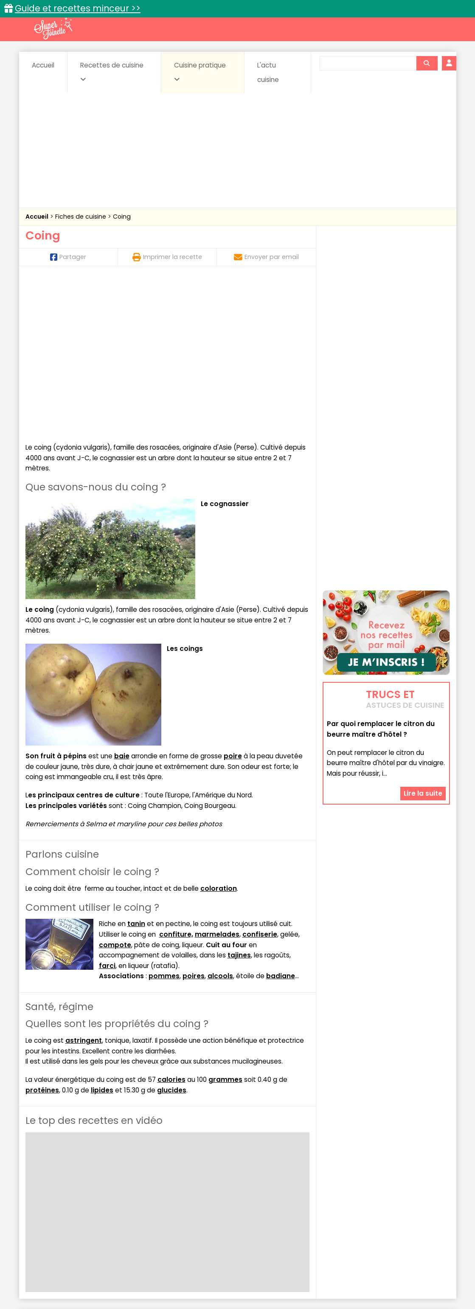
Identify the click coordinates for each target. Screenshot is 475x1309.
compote (115, 790)
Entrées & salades (99, 1201)
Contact (127, 1275)
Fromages (267, 1201)
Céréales (216, 1192)
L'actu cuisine (268, 72)
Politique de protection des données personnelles (220, 1283)
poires (194, 821)
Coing (122, 216)
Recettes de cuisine (111, 72)
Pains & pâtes (416, 1201)
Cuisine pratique (200, 72)
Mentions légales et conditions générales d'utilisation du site (235, 1275)
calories (171, 925)
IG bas (304, 1201)
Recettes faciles (122, 1175)
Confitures (257, 1192)
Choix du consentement (336, 1283)
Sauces (189, 1209)
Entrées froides (218, 1201)
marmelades (217, 779)
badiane (280, 821)
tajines (239, 800)
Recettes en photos (200, 1175)
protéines (42, 935)
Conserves (301, 1192)
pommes (164, 821)
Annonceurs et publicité (69, 1275)
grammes (225, 925)
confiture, (176, 779)
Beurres (140, 1192)
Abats (49, 1192)
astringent (83, 885)
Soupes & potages (240, 1209)
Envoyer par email (266, 257)
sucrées (291, 1209)
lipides (102, 935)
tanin (136, 769)
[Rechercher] (426, 63)
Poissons (120, 1209)
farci (107, 811)
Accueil (43, 65)
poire (233, 601)
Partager (68, 257)
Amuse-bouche (93, 1192)
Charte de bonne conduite (368, 1275)
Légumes (340, 1201)
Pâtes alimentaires (68, 1209)
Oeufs (376, 1201)
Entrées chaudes (161, 1201)
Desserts (48, 1201)
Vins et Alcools (373, 1209)
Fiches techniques (281, 1175)
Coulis (421, 1192)
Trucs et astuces (356, 1175)
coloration (218, 733)
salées (155, 1209)
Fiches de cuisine (81, 216)
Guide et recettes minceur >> (78, 8)
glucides (171, 935)
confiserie (259, 779)
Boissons (177, 1192)
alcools (220, 821)
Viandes (327, 1209)
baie (121, 601)
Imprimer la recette (167, 257)
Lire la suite (423, 742)
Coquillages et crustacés (364, 1192)
